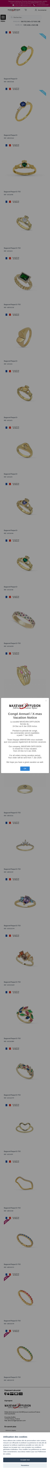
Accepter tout (25, 1460)
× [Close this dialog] (46, 700)
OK (25, 769)
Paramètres (25, 1465)
